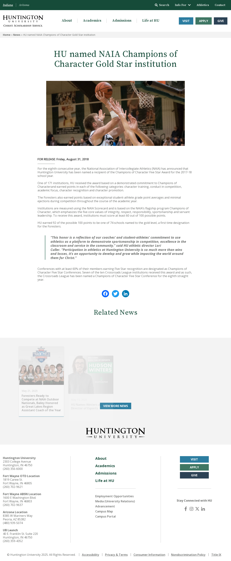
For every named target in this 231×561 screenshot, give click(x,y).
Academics (92, 20)
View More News (115, 405)
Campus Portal (105, 515)
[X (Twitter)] (197, 507)
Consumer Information (149, 553)
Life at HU (150, 20)
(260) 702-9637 (13, 504)
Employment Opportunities (114, 495)
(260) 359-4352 (13, 540)
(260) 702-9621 (13, 486)
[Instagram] (191, 507)
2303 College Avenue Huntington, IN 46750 (17, 462)
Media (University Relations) (115, 500)
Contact (220, 5)
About (67, 20)
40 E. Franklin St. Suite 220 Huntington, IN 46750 (20, 534)
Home (6, 34)
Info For (183, 5)
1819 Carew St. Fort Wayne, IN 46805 (17, 480)
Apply (203, 21)
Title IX (216, 553)
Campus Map (104, 510)
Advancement (105, 505)
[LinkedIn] (203, 507)
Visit (186, 21)
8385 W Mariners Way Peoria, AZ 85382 (17, 516)
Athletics (203, 5)
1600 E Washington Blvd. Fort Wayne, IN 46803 (19, 498)
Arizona (24, 5)
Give (220, 21)
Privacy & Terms (116, 553)
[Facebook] (186, 507)
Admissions (121, 20)
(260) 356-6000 (13, 467)
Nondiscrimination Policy (188, 553)
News (16, 34)
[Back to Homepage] (115, 431)
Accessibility (90, 553)
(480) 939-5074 (13, 522)
